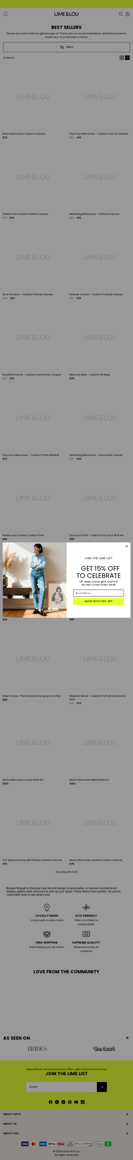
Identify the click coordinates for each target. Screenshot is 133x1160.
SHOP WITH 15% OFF (98, 601)
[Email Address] (98, 593)
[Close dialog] (127, 546)
